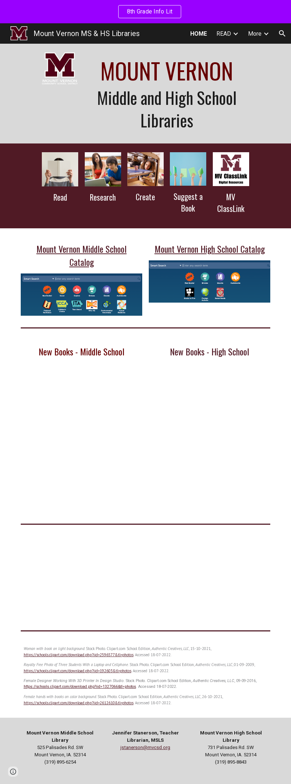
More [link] (255, 33)
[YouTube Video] (81, 577)
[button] (282, 33)
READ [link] (223, 33)
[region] (145, 11)
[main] (167, 93)
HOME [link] (198, 33)
